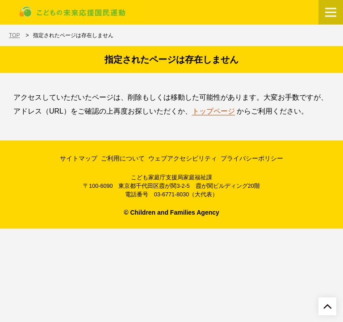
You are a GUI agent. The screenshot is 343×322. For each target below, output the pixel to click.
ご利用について (123, 158)
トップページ (213, 111)
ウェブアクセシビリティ (182, 158)
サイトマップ (78, 158)
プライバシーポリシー (252, 158)
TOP (14, 35)
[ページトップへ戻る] (327, 306)
